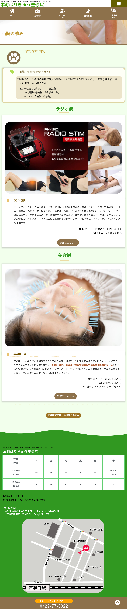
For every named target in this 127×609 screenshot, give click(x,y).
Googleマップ (40, 514)
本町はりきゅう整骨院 (22, 4)
